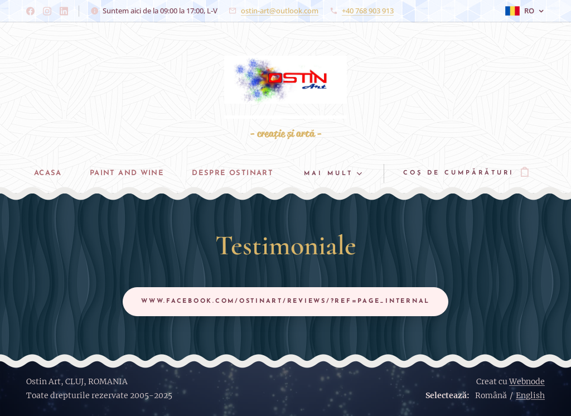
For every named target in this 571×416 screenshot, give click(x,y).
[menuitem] (45, 173)
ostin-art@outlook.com (279, 11)
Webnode (527, 381)
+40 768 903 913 (368, 11)
